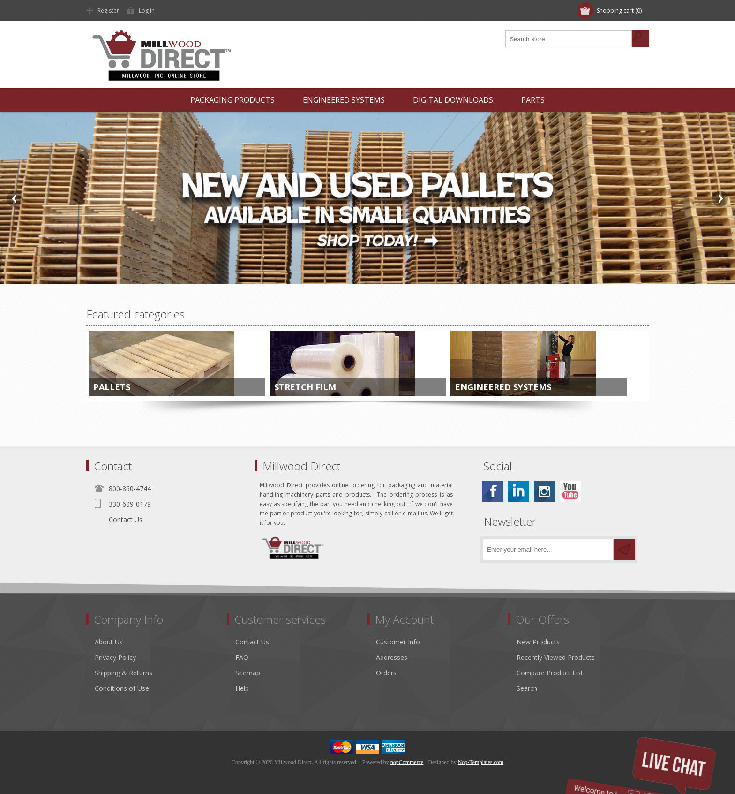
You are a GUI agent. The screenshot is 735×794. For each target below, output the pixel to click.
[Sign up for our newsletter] (548, 549)
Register (108, 11)
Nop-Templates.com (480, 762)
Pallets (111, 387)
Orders (386, 672)
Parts (533, 100)
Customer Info (398, 641)
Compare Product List (550, 672)
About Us (109, 641)
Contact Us (125, 519)
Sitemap (247, 672)
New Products (538, 641)
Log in (147, 11)
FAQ (241, 657)
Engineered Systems (344, 100)
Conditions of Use (122, 688)
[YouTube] (570, 491)
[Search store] (569, 38)
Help (242, 688)
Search (527, 688)
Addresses (391, 657)
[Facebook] (492, 491)
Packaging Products (232, 100)
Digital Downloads (453, 100)
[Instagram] (544, 491)
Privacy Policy (115, 657)
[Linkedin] (518, 491)
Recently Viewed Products (556, 657)
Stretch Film (305, 387)
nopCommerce (407, 762)
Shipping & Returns (123, 672)
